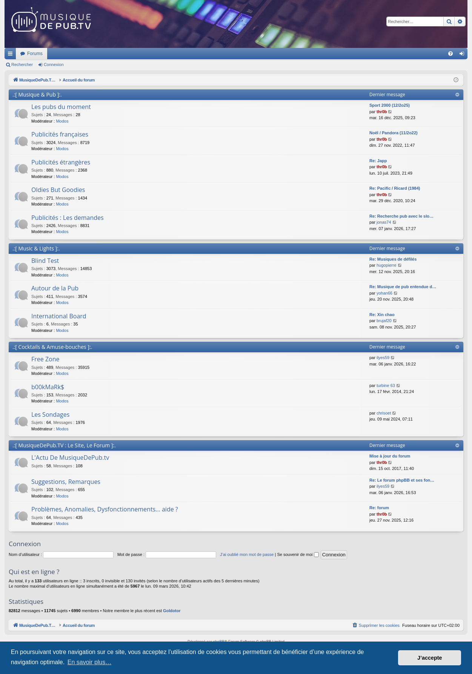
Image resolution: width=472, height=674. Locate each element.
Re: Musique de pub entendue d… (402, 286)
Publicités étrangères (60, 162)
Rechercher (22, 64)
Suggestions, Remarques (65, 481)
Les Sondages (50, 414)
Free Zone (45, 359)
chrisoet (384, 413)
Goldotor (171, 610)
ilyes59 (383, 357)
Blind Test (45, 260)
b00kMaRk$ (47, 387)
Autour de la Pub (54, 288)
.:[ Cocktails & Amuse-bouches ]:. (52, 346)
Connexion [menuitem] (463, 55)
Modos (62, 121)
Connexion (54, 64)
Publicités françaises (59, 134)
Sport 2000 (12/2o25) (389, 105)
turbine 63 (386, 385)
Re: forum (379, 507)
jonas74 (384, 222)
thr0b (382, 111)
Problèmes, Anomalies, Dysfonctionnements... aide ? (104, 509)
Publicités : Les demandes (67, 217)
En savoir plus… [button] (90, 662)
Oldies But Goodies (58, 190)
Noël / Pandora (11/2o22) (393, 133)
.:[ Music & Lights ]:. (36, 248)
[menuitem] (450, 53)
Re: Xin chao (382, 314)
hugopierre (387, 265)
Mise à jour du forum (389, 456)
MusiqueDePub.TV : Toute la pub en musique (65, 53)
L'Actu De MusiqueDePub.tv (70, 457)
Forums (135, 53)
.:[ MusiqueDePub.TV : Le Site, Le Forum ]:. (64, 445)
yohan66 (384, 293)
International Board (58, 316)
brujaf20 (384, 320)
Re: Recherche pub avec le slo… (401, 216)
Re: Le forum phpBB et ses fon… (401, 480)
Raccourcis (12, 55)
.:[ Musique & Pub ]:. (37, 94)
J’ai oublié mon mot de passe (247, 554)
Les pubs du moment (61, 107)
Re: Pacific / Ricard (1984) (394, 188)
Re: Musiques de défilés (393, 259)
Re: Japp (378, 160)
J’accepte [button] (429, 658)
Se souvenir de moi (297, 554)
